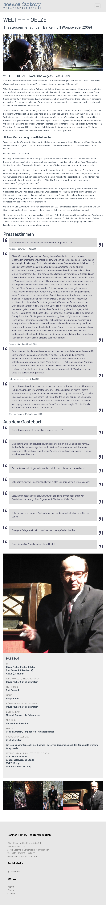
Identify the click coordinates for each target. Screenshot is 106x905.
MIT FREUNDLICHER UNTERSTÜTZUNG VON (27, 753)
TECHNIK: (11, 720)
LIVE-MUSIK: (12, 687)
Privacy (10, 890)
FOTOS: (10, 729)
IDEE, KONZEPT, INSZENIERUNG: (22, 679)
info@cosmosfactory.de (25, 857)
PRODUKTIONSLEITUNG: (18, 737)
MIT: (8, 664)
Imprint (10, 887)
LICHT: (9, 695)
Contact (11, 894)
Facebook (13, 872)
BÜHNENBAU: (13, 712)
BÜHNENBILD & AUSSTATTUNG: (22, 704)
